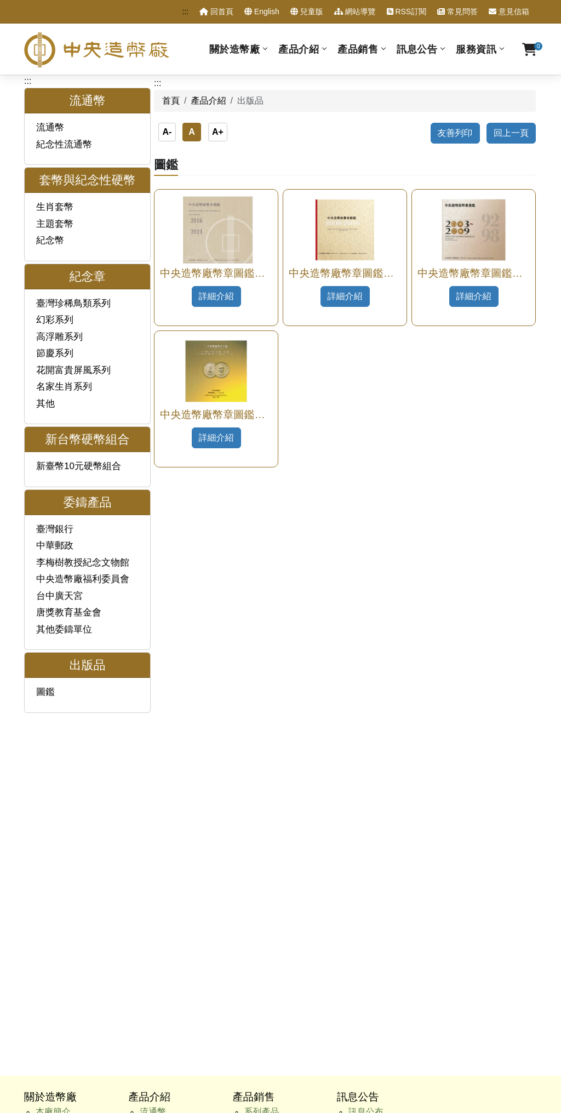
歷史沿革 (53, 763)
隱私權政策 (269, 1025)
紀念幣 (50, 240)
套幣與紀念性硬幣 (175, 763)
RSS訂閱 (407, 11)
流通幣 (50, 127)
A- (166, 131)
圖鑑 (45, 692)
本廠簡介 (53, 749)
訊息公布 (365, 749)
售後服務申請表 (66, 939)
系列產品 (261, 749)
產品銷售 (357, 49)
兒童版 (306, 11)
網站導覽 (355, 11)
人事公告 (365, 778)
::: (185, 11)
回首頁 (216, 11)
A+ (218, 131)
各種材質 (261, 763)
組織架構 (53, 778)
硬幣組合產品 (270, 778)
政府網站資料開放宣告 (401, 1025)
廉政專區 (53, 881)
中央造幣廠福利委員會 (82, 579)
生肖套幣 (54, 207)
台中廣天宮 (59, 596)
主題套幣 (54, 224)
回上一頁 (511, 133)
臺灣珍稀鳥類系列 (73, 303)
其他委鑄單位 (64, 629)
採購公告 (365, 792)
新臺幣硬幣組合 (170, 792)
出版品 (153, 822)
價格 (253, 792)
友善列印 (455, 133)
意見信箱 (509, 11)
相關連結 (53, 968)
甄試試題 (53, 895)
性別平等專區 (62, 910)
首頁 (171, 100)
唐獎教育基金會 (68, 612)
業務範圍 (53, 792)
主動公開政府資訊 (71, 866)
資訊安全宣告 (324, 1025)
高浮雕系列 (59, 337)
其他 (45, 403)
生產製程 (53, 807)
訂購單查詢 (57, 924)
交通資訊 (53, 983)
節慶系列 (54, 353)
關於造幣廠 (234, 49)
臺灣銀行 (54, 529)
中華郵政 (54, 545)
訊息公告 (417, 49)
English (261, 11)
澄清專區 (365, 763)
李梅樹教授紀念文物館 (82, 562)
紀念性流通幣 (64, 144)
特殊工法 (261, 807)
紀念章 (153, 778)
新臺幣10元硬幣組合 (78, 466)
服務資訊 (476, 49)
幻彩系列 (54, 320)
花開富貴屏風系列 (73, 370)
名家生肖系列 (64, 386)
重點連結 (53, 953)
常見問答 (457, 11)
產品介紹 (298, 49)
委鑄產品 (157, 807)
